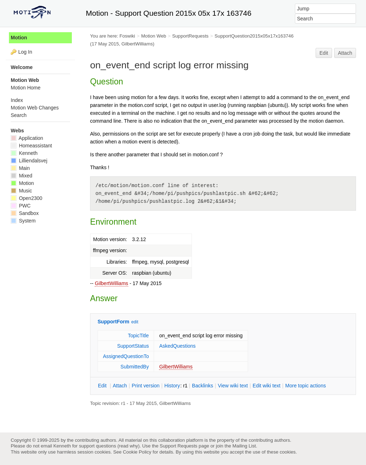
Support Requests (178, 446)
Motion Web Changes (35, 108)
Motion (19, 37)
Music (21, 191)
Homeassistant (31, 145)
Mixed (21, 175)
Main (20, 168)
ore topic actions (305, 385)
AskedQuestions (177, 346)
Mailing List (244, 446)
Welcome (22, 67)
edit (134, 321)
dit (103, 385)
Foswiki (127, 36)
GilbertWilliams (111, 283)
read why (128, 446)
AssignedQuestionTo (126, 356)
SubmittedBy (134, 366)
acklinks (202, 385)
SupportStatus (133, 346)
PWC (21, 206)
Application (27, 138)
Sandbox (25, 213)
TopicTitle (138, 335)
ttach (120, 385)
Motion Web (153, 36)
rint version (146, 385)
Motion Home (25, 87)
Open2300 (26, 198)
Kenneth (24, 153)
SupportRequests (190, 36)
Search (18, 115)
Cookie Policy (137, 452)
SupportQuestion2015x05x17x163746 (253, 36)
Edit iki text (267, 385)
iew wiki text (233, 385)
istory (172, 385)
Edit (324, 53)
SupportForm (113, 321)
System (23, 221)
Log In (25, 52)
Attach (345, 53)
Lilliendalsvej (29, 160)
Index (17, 100)
